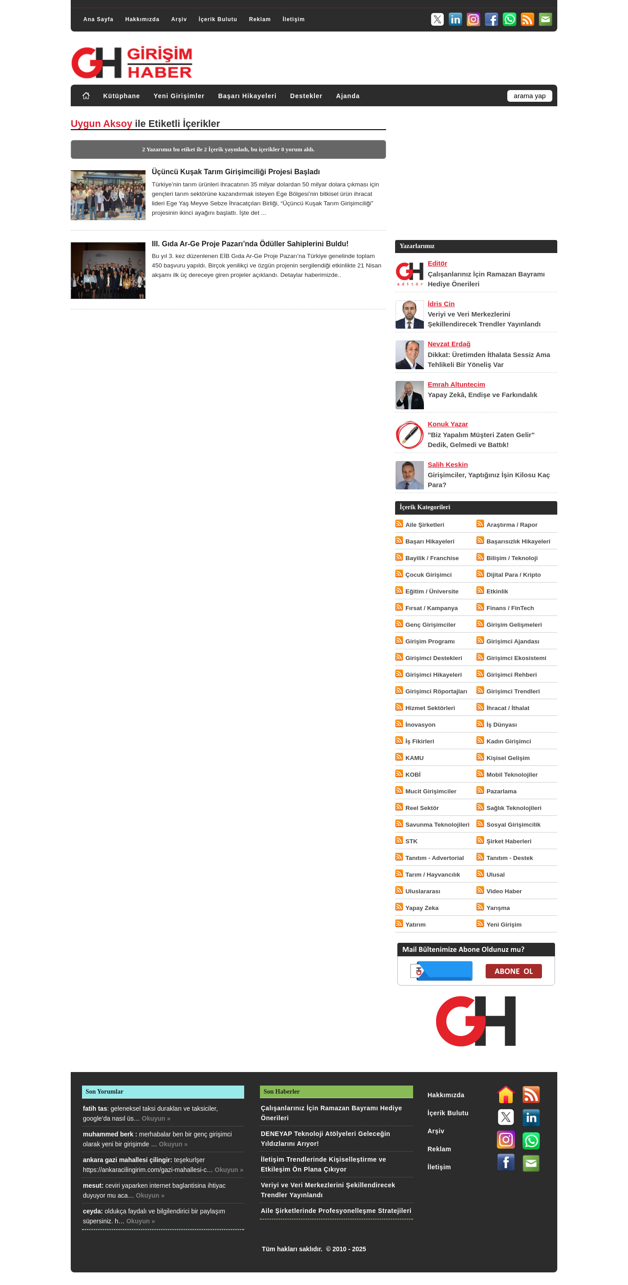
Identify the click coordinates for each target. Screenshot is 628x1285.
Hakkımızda (142, 19)
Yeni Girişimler (179, 96)
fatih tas (95, 1108)
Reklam (260, 19)
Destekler (306, 96)
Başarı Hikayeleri (247, 96)
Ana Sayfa (98, 19)
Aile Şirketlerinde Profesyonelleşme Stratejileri (336, 1210)
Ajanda (348, 96)
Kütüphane (121, 96)
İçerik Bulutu (218, 19)
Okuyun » (156, 1118)
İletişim (293, 19)
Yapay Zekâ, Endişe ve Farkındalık (482, 394)
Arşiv (179, 19)
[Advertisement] (475, 175)
